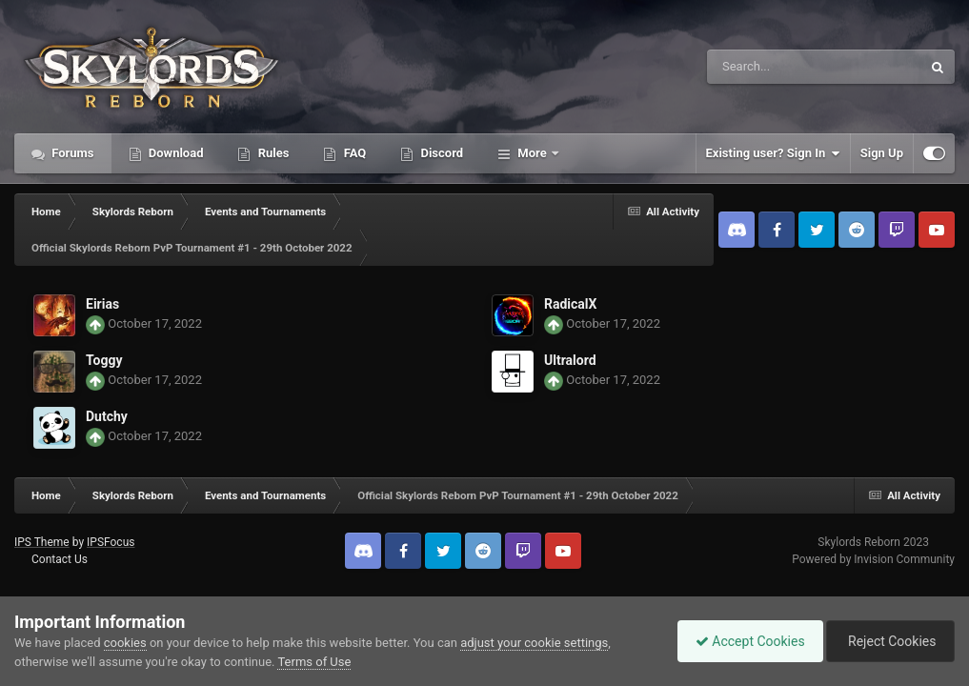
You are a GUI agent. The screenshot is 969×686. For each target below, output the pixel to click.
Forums (71, 153)
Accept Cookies (745, 641)
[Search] (766, 67)
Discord (440, 153)
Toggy (104, 360)
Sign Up (881, 153)
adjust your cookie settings (534, 643)
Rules (271, 153)
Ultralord (570, 360)
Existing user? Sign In (773, 153)
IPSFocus (110, 542)
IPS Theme (42, 542)
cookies (125, 643)
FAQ (353, 153)
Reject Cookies (889, 641)
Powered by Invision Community (873, 559)
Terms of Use (314, 662)
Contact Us (59, 559)
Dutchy (107, 416)
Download (175, 153)
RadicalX (570, 304)
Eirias (102, 304)
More (532, 153)
